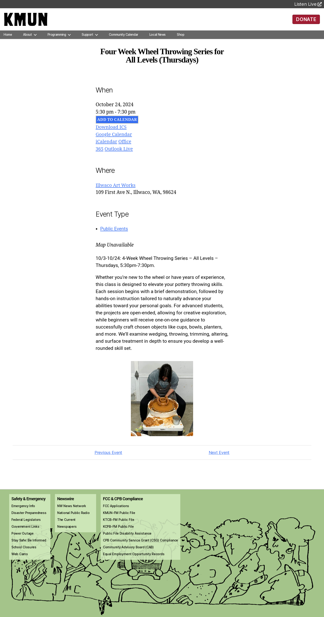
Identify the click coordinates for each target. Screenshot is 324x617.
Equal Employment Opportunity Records (133, 557)
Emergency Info (23, 509)
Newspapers (66, 530)
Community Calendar (123, 37)
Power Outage (22, 536)
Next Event (219, 455)
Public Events (114, 232)
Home (8, 37)
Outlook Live (119, 152)
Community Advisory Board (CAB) (128, 550)
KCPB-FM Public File (118, 530)
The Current (66, 523)
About (27, 37)
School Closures (23, 550)
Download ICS (111, 130)
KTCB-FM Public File (118, 523)
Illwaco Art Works (116, 188)
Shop (180, 37)
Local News (157, 37)
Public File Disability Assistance (127, 536)
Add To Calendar (117, 122)
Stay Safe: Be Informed (28, 543)
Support (87, 37)
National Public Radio (73, 516)
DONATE (306, 21)
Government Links (25, 530)
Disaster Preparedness (28, 516)
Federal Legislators (26, 523)
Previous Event (108, 455)
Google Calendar (114, 137)
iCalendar (107, 145)
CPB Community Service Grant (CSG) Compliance (140, 543)
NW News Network (71, 509)
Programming (57, 37)
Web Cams (19, 557)
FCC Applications (116, 509)
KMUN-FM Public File (119, 516)
